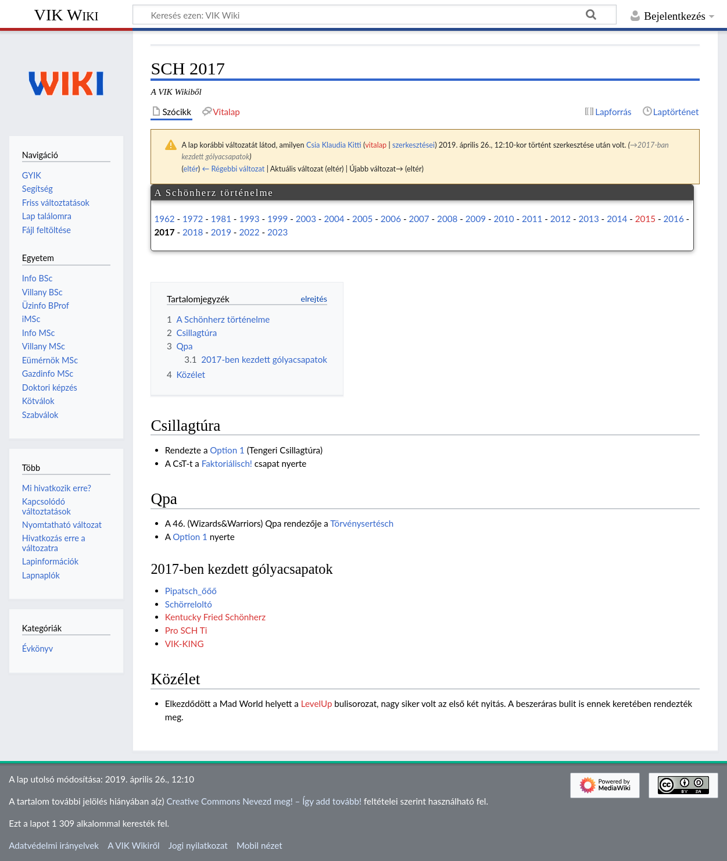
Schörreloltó (188, 604)
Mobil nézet (259, 845)
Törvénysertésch (361, 523)
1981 (221, 218)
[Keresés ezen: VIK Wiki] (374, 14)
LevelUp (316, 703)
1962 (164, 218)
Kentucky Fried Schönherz (215, 617)
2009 (475, 218)
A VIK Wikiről (133, 845)
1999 (277, 218)
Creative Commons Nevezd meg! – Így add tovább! (263, 801)
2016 (673, 218)
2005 (362, 218)
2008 (447, 218)
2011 (532, 218)
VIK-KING (184, 643)
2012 (560, 218)
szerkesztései (413, 144)
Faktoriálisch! (227, 463)
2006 (391, 218)
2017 (164, 232)
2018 (192, 232)
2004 (334, 218)
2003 (306, 218)
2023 (277, 232)
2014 (617, 218)
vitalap (375, 144)
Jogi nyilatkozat (198, 845)
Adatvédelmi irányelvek (54, 845)
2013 (588, 218)
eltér (190, 168)
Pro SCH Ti (186, 630)
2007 (419, 218)
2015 (645, 218)
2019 (221, 232)
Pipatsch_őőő (191, 590)
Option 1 (227, 450)
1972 (192, 218)
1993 (249, 218)
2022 (249, 232)
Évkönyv (37, 648)
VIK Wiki (66, 15)
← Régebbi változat (233, 168)
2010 (503, 218)
